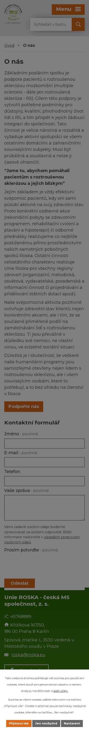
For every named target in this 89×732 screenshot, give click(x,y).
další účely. (60, 691)
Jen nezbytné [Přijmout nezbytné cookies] (46, 723)
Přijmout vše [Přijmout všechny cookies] (19, 723)
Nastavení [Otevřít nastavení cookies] (72, 723)
